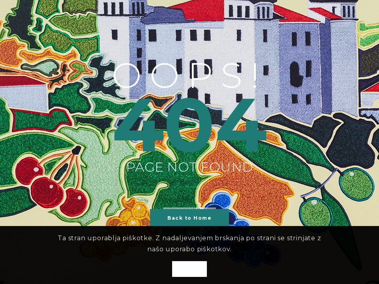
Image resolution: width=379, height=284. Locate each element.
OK (189, 269)
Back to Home (189, 218)
